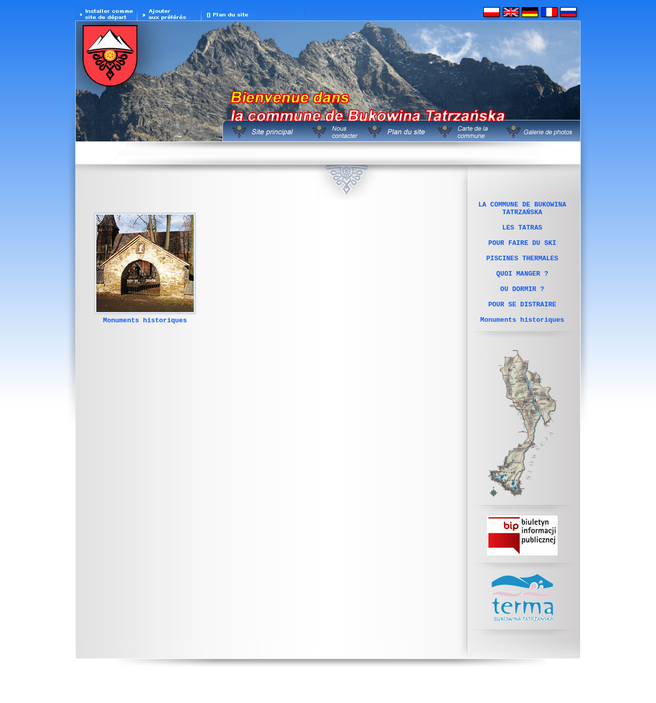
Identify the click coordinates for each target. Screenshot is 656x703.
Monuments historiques (145, 322)
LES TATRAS (522, 233)
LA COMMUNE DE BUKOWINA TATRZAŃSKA (522, 210)
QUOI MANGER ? (522, 288)
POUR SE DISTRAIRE (522, 325)
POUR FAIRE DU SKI (522, 251)
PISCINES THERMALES (522, 270)
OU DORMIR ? (522, 307)
